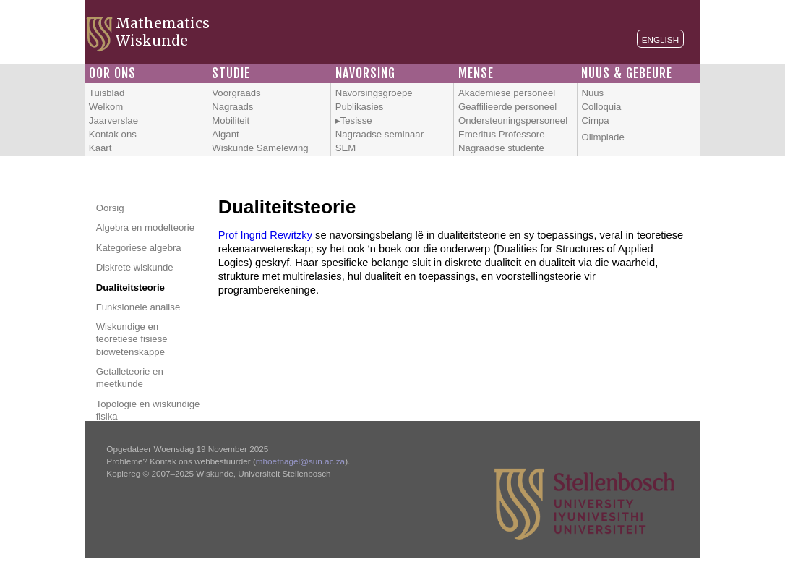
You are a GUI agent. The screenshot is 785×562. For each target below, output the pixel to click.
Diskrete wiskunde (134, 267)
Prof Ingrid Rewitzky (265, 235)
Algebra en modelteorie (145, 227)
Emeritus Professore (501, 134)
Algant (225, 134)
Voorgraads (236, 93)
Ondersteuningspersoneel (512, 120)
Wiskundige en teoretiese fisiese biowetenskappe (132, 339)
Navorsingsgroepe (374, 93)
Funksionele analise (138, 307)
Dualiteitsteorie (130, 287)
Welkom (106, 106)
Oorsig (110, 208)
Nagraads (232, 106)
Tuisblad (106, 93)
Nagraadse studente (501, 147)
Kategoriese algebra (138, 247)
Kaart (100, 147)
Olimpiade (602, 137)
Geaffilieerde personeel (507, 106)
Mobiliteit (230, 120)
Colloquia (601, 106)
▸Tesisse (353, 120)
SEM (345, 147)
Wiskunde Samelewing (260, 147)
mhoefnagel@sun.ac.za (300, 461)
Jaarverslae (113, 120)
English (660, 39)
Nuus (592, 93)
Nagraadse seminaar (379, 134)
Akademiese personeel (506, 93)
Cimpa (595, 120)
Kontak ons (113, 134)
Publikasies (359, 106)
